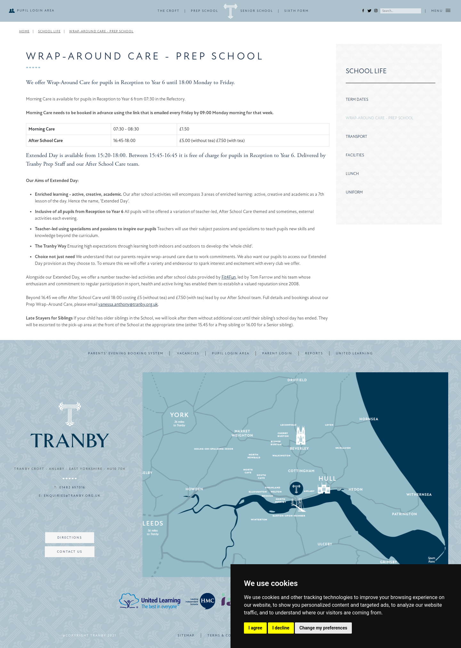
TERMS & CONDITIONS (229, 635)
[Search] (400, 10)
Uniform (354, 192)
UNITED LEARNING (354, 353)
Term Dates (357, 99)
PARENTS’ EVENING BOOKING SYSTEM (125, 353)
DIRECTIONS (69, 538)
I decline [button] (280, 627)
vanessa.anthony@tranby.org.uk (128, 304)
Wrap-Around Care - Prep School (379, 118)
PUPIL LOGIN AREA (35, 10)
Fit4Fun (229, 277)
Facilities (355, 155)
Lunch (352, 173)
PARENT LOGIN (277, 353)
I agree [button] (255, 627)
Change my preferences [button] (323, 627)
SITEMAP (186, 635)
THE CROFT (169, 11)
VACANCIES (188, 353)
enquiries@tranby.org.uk (72, 496)
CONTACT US (69, 552)
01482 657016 (72, 487)
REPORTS (314, 353)
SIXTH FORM (296, 11)
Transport (356, 136)
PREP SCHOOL (204, 11)
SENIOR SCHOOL (256, 11)
